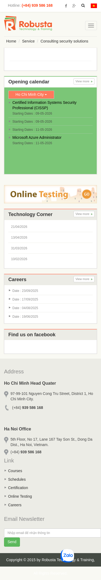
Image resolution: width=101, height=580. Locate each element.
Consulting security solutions (64, 41)
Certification (18, 488)
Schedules (17, 479)
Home (11, 41)
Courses (15, 471)
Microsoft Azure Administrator (36, 137)
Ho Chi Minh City (31, 94)
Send (12, 542)
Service (28, 41)
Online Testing (20, 496)
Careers (15, 505)
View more (84, 81)
